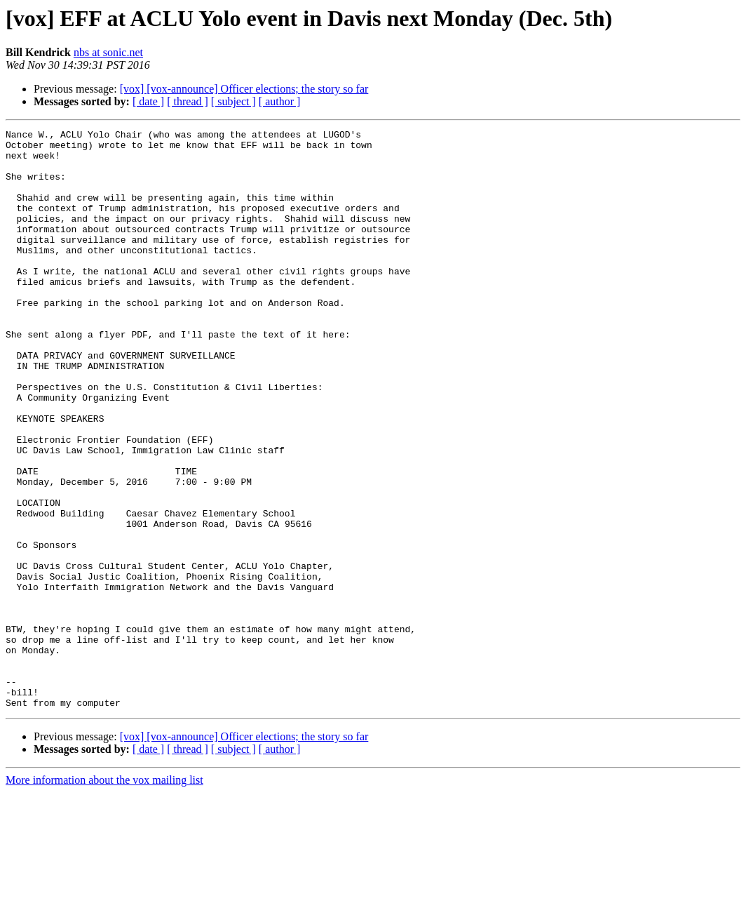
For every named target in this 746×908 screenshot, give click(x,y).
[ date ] (148, 101)
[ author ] (280, 101)
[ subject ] (233, 101)
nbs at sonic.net (108, 52)
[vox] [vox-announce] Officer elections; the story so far (244, 89)
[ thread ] (187, 101)
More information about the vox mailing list (104, 896)
